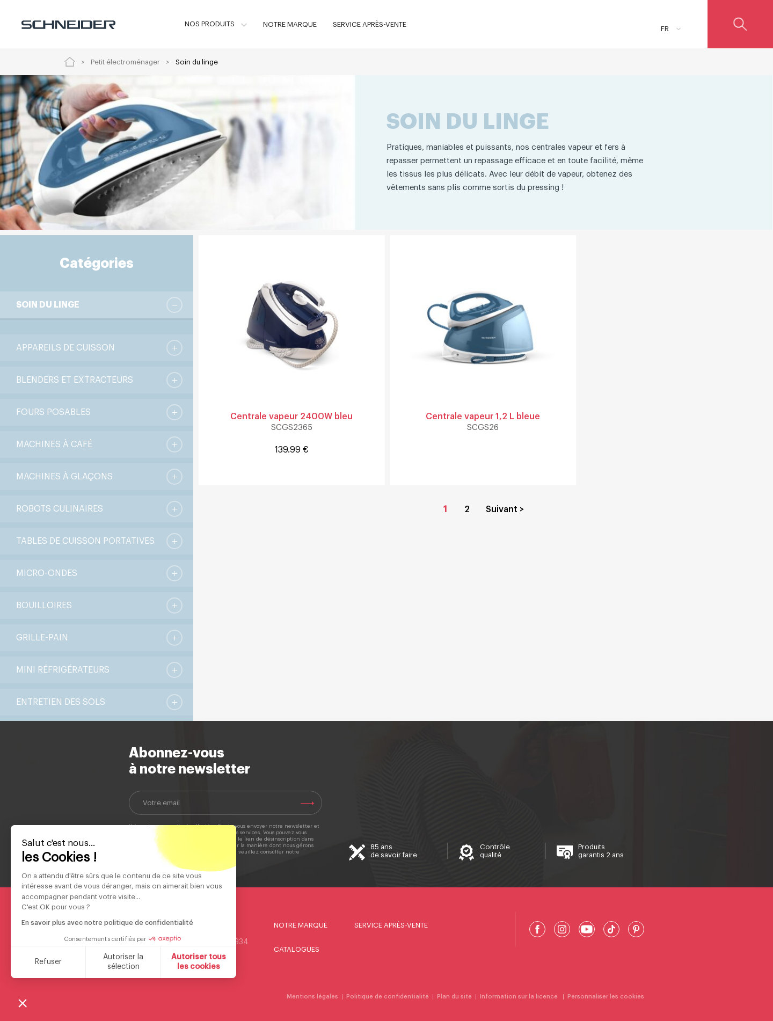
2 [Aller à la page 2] (467, 509)
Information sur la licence (519, 997)
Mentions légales (312, 997)
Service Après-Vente (391, 925)
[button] (22, 1003)
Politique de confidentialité (164, 858)
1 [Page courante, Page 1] (445, 509)
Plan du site (454, 997)
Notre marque (300, 925)
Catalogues (296, 949)
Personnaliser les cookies (605, 997)
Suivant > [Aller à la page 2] (505, 509)
